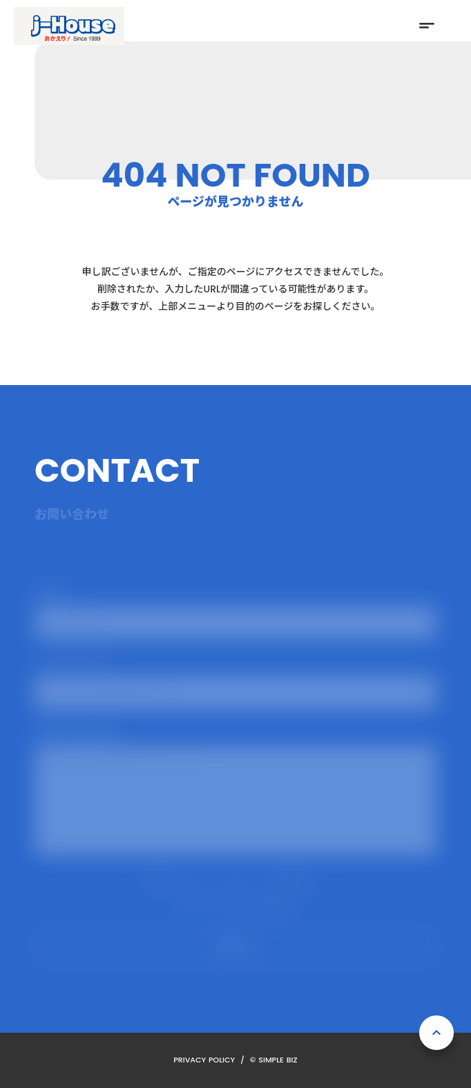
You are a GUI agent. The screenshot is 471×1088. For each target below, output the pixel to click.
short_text (427, 26)
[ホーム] (69, 26)
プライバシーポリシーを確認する (235, 903)
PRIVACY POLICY (204, 1059)
